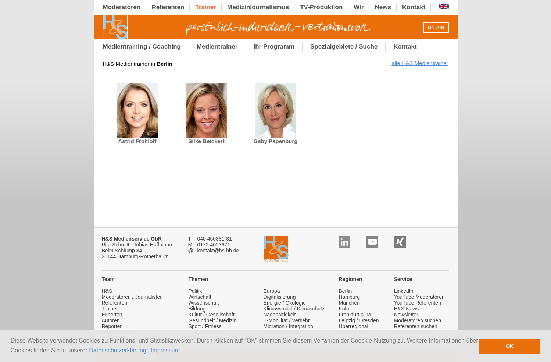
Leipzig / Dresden (359, 320)
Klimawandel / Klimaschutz (294, 309)
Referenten (114, 303)
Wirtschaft (200, 297)
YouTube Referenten (417, 303)
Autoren (111, 320)
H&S (107, 291)
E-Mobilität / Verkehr (287, 320)
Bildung (197, 309)
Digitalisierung (280, 297)
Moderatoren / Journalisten (132, 297)
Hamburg (349, 297)
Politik (195, 291)
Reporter (112, 326)
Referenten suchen (415, 326)
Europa (272, 291)
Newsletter (406, 314)
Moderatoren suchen (417, 320)
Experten (112, 314)
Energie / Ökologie (285, 303)
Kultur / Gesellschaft (212, 314)
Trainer (110, 309)
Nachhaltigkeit (280, 314)
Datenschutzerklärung (117, 350)
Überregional (353, 326)
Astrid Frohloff (137, 138)
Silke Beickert (206, 138)
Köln (344, 309)
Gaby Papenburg (275, 138)
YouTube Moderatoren (419, 297)
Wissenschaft (204, 303)
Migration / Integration (288, 326)
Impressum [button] (165, 350)
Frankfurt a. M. (355, 314)
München (349, 303)
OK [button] (510, 346)
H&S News (406, 309)
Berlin (345, 291)
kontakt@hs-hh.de (218, 250)
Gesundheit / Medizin (213, 320)
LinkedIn (404, 291)
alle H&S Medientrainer (419, 63)
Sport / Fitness (205, 326)
